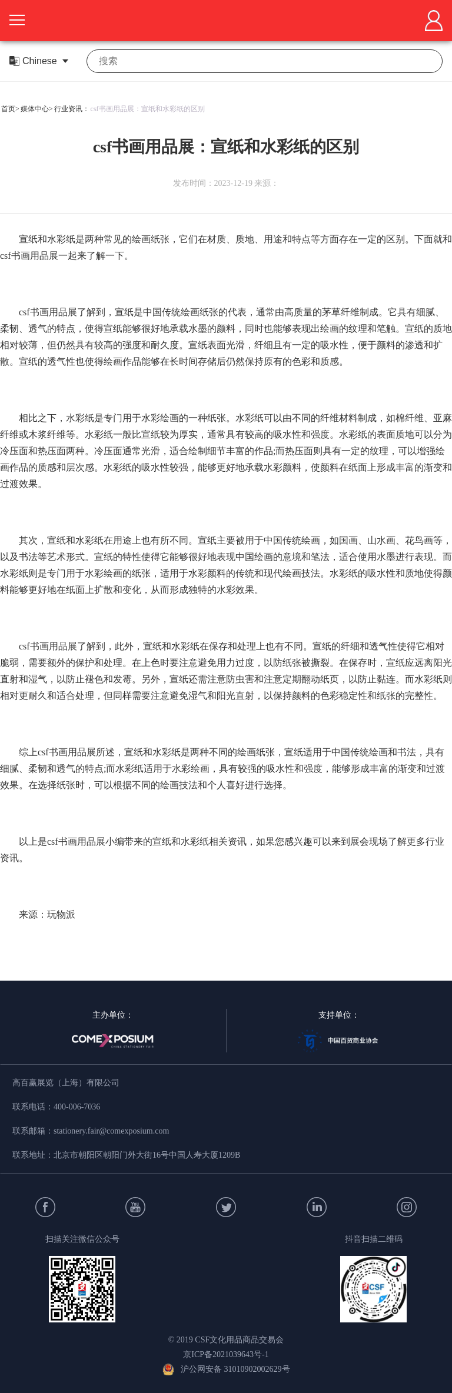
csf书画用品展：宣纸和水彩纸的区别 (148, 109)
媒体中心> (37, 109)
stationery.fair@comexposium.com (111, 1131)
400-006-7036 (77, 1106)
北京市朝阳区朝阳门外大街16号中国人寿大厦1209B (147, 1155)
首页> (10, 109)
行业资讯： (71, 109)
